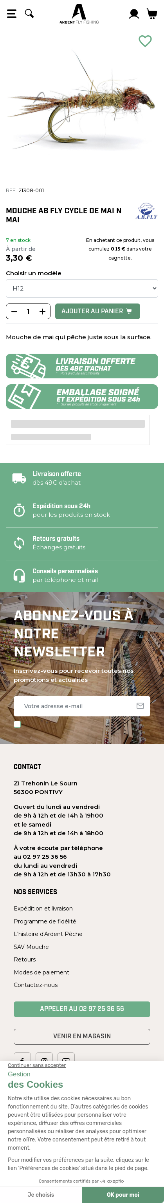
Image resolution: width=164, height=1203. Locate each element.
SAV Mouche (31, 946)
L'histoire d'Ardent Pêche (48, 934)
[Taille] (82, 288)
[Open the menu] (12, 14)
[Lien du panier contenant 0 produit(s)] (152, 14)
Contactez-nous (36, 985)
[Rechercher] (29, 14)
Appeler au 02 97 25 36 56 (82, 1009)
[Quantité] (28, 312)
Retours (25, 959)
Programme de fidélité (45, 921)
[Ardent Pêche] (79, 14)
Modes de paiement (41, 972)
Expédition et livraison (43, 908)
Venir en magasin (82, 1037)
